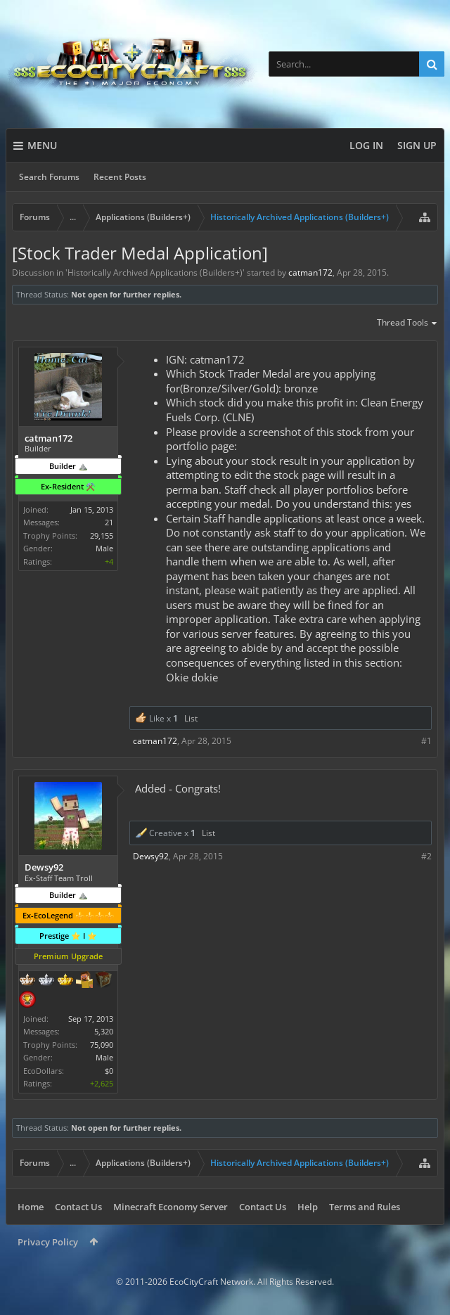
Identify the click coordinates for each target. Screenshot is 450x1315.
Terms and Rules (364, 1206)
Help (307, 1206)
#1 (426, 741)
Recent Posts (120, 177)
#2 (426, 856)
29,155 (101, 535)
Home (31, 1206)
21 (109, 522)
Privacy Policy (48, 1242)
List (191, 718)
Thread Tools (407, 323)
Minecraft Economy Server (170, 1206)
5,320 (103, 1031)
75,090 (101, 1044)
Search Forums (49, 177)
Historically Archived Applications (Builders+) (155, 272)
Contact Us (78, 1206)
